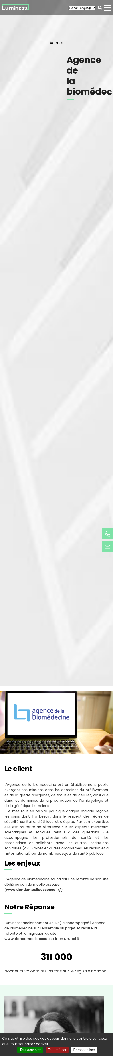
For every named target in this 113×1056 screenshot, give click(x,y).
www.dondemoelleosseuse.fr (31, 938)
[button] (100, 8)
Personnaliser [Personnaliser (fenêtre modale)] (84, 1050)
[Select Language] (82, 8)
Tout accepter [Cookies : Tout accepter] (30, 1050)
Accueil (56, 43)
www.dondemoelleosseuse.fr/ (33, 889)
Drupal (70, 938)
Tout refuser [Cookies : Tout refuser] (57, 1050)
